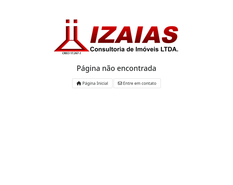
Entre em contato (137, 83)
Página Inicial (92, 83)
